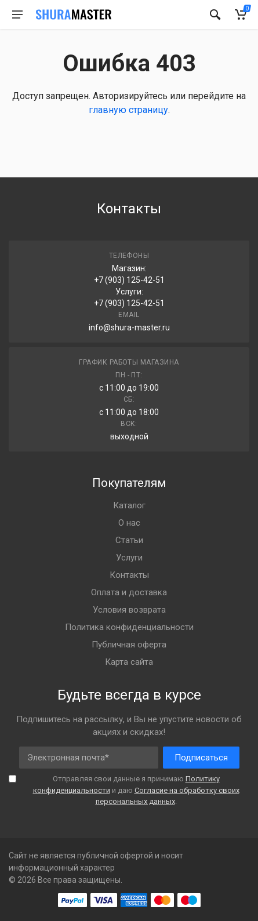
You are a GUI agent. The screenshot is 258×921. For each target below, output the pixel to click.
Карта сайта (129, 662)
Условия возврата (129, 610)
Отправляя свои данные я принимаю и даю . (136, 790)
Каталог (129, 505)
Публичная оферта (129, 644)
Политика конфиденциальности (129, 627)
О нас (129, 523)
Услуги (129, 557)
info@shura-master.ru (129, 327)
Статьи (129, 540)
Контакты (129, 575)
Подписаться (201, 757)
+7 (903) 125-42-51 (129, 280)
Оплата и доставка (129, 592)
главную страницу (128, 109)
